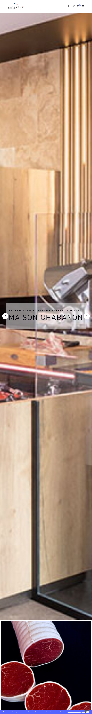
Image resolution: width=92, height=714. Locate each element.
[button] (74, 6)
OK (87, 712)
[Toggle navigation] (83, 6)
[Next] (87, 316)
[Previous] (5, 316)
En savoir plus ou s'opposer (76, 712)
